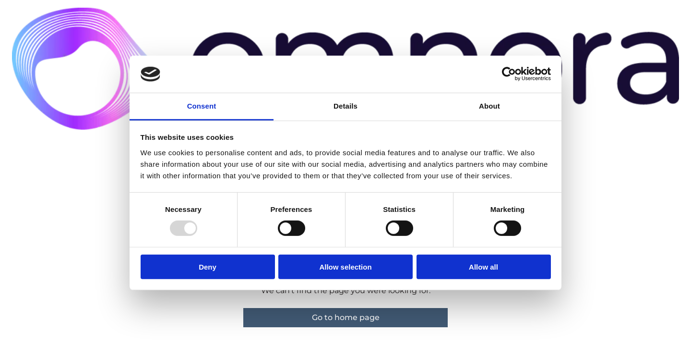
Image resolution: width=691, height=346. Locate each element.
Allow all (483, 266)
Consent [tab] (201, 106)
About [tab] (489, 106)
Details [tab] (345, 106)
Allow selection (345, 266)
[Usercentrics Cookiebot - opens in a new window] (509, 74)
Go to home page (346, 317)
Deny (207, 266)
